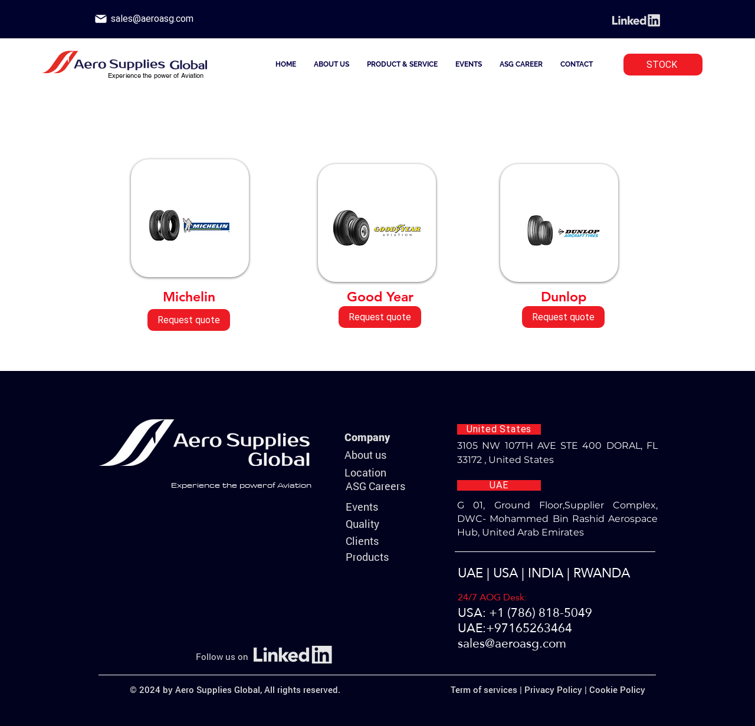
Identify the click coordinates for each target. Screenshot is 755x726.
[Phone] (101, 19)
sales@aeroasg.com (512, 643)
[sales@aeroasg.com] (151, 19)
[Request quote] (188, 320)
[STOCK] (663, 64)
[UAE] (499, 485)
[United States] (499, 429)
